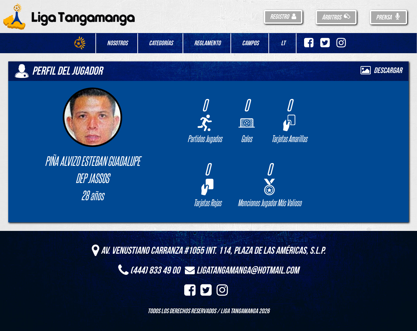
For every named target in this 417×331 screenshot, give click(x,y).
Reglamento (207, 43)
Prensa (388, 17)
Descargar (381, 70)
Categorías (161, 43)
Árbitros (336, 17)
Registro (283, 17)
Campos (250, 43)
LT (283, 43)
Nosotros (117, 43)
